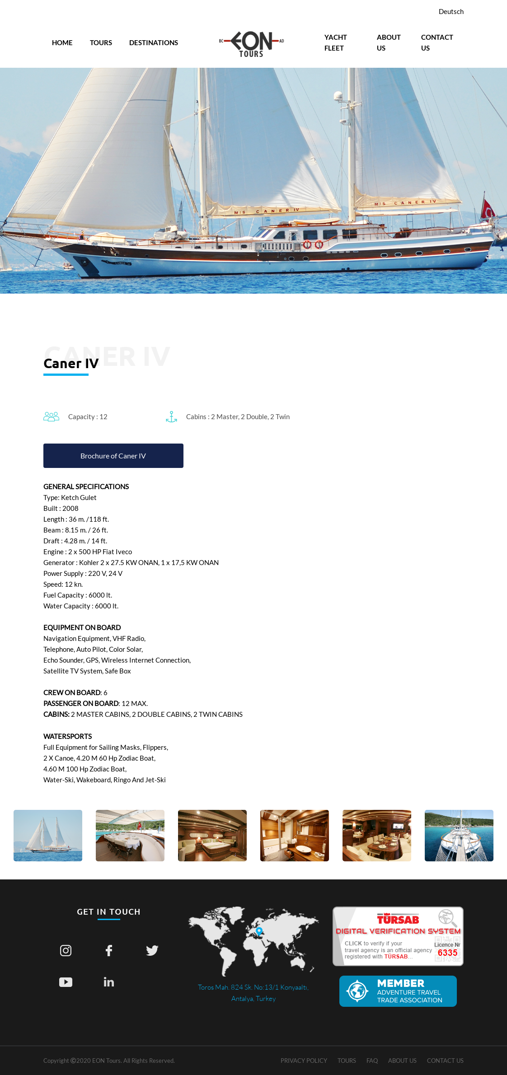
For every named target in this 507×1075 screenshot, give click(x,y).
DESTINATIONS (153, 42)
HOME (62, 42)
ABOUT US (389, 42)
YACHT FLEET (335, 42)
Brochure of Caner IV (113, 455)
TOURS (101, 42)
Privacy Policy (304, 1060)
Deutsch (451, 11)
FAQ (372, 1060)
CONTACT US (437, 42)
